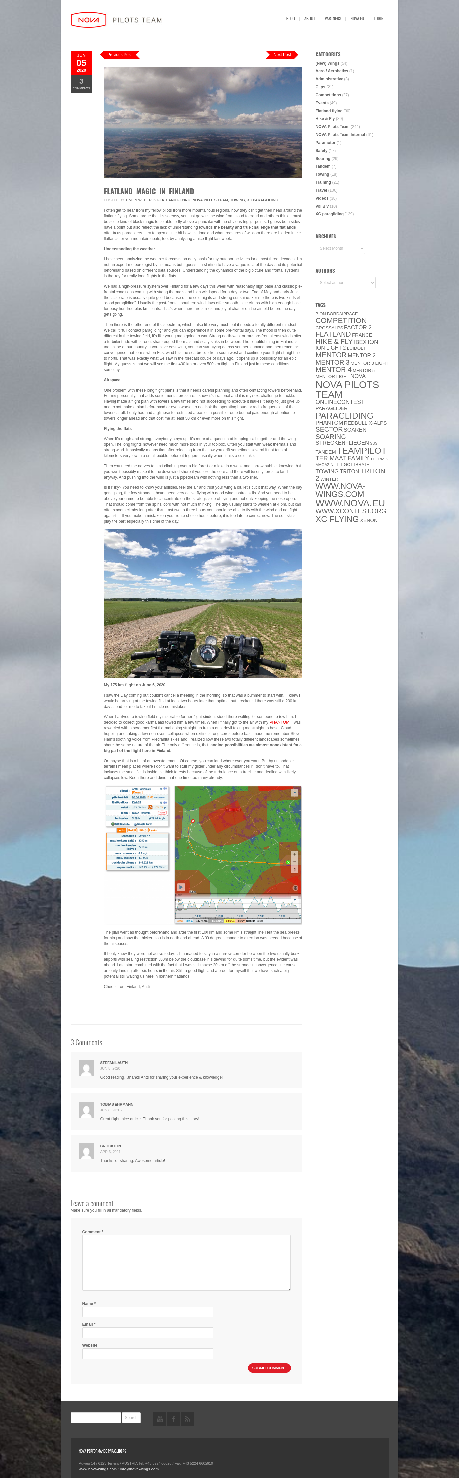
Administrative (329, 79)
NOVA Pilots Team (210, 200)
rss (187, 1419)
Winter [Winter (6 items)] (329, 479)
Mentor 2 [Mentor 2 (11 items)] (362, 355)
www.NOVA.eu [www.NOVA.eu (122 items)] (350, 503)
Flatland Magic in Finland (149, 191)
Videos (322, 198)
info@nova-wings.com (139, 1469)
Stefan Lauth (114, 1063)
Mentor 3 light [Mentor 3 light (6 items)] (370, 363)
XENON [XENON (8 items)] (368, 520)
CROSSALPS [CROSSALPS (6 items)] (329, 327)
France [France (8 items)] (362, 335)
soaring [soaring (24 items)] (331, 436)
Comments (81, 83)
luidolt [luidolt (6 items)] (356, 348)
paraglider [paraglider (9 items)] (332, 408)
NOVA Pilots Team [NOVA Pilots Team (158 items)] (347, 389)
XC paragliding (262, 200)
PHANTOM (279, 722)
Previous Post (119, 54)
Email (89, 1324)
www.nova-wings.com (98, 1469)
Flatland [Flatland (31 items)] (333, 334)
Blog (290, 18)
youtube (159, 1419)
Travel (321, 190)
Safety (322, 150)
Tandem (323, 166)
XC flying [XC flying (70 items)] (337, 519)
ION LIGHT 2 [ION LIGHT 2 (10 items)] (331, 348)
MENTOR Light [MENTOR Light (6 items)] (332, 376)
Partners (333, 18)
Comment (92, 1232)
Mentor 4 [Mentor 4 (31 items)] (334, 370)
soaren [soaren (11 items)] (355, 430)
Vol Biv (322, 206)
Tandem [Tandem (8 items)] (326, 452)
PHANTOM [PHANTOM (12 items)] (329, 423)
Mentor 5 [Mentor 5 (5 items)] (364, 370)
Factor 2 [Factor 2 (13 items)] (358, 327)
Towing (237, 200)
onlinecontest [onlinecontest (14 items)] (340, 402)
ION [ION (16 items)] (373, 342)
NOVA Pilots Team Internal (340, 134)
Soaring (323, 158)
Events (322, 103)
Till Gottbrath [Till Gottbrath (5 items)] (352, 464)
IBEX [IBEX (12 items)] (360, 342)
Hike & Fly (325, 118)
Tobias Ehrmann (117, 1104)
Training (323, 182)
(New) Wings (328, 63)
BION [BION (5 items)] (321, 313)
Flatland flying (173, 200)
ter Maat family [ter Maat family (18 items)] (342, 458)
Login (378, 18)
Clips (320, 87)
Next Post (282, 54)
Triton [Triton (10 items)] (349, 471)
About (309, 18)
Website (90, 1345)
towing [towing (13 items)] (327, 471)
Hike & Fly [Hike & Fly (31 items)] (334, 342)
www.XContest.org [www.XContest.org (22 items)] (351, 511)
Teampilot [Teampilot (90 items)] (362, 451)
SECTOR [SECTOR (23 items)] (329, 429)
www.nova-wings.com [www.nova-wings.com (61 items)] (341, 490)
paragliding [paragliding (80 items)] (345, 415)
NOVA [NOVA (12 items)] (358, 376)
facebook (173, 1419)
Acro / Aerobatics (332, 71)
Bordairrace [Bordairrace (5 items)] (342, 313)
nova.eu (357, 18)
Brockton (110, 1146)
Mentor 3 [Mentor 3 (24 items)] (333, 362)
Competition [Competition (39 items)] (341, 320)
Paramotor (326, 142)
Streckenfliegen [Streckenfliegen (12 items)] (342, 443)
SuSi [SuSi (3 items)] (374, 443)
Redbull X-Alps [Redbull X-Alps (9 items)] (365, 423)
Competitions (328, 95)
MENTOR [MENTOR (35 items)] (331, 355)
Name (89, 1303)
